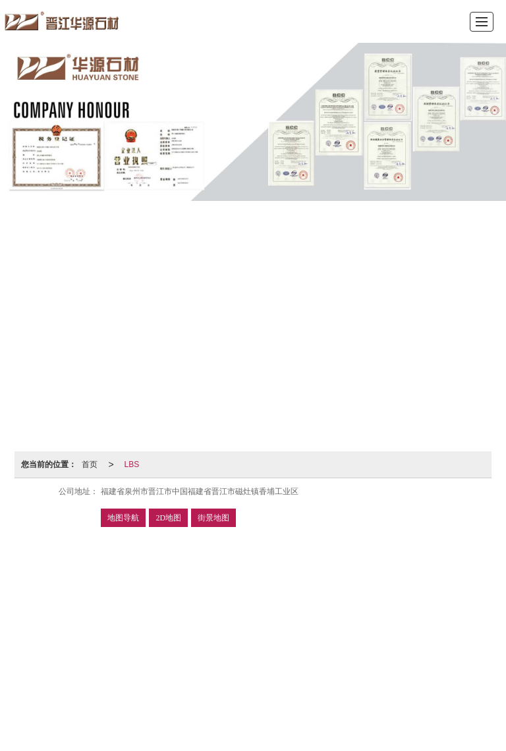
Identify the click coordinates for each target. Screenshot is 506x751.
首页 (90, 464)
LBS (132, 464)
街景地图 (213, 517)
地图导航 (123, 517)
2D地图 (168, 517)
